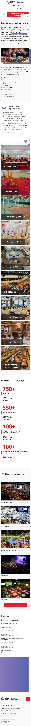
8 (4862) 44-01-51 (5, 629)
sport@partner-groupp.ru (7, 647)
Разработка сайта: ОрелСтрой (6, 722)
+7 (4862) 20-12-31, (6, 641)
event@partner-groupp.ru (15, 8)
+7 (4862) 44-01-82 (5, 634)
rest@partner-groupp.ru (7, 630)
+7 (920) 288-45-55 (15, 641)
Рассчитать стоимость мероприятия (17, 14)
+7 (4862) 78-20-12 (15, 6)
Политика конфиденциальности (8, 719)
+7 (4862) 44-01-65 (5, 646)
